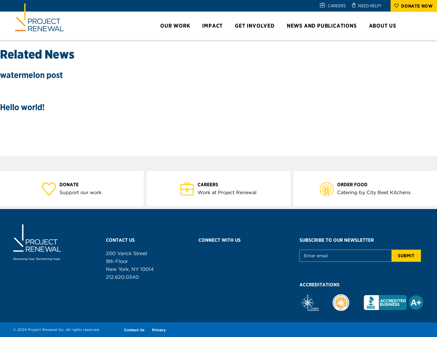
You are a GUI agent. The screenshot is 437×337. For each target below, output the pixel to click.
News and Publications (324, 25)
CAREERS (337, 5)
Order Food (355, 184)
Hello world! (22, 107)
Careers (211, 184)
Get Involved (257, 25)
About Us (385, 25)
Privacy (159, 330)
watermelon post (31, 75)
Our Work (177, 25)
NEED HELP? (369, 5)
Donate (72, 184)
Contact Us (134, 330)
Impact (215, 25)
